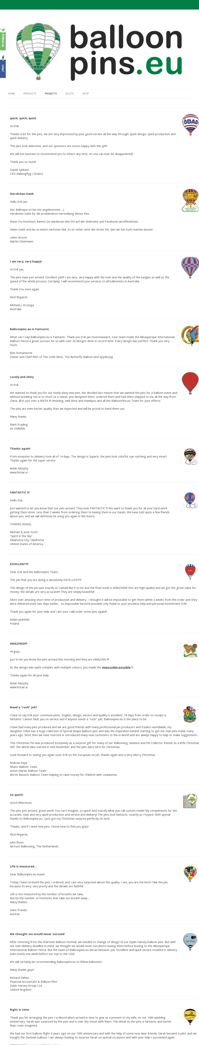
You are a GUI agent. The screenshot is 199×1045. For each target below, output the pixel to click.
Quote (69, 93)
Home (11, 93)
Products (30, 93)
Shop (85, 93)
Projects (51, 93)
